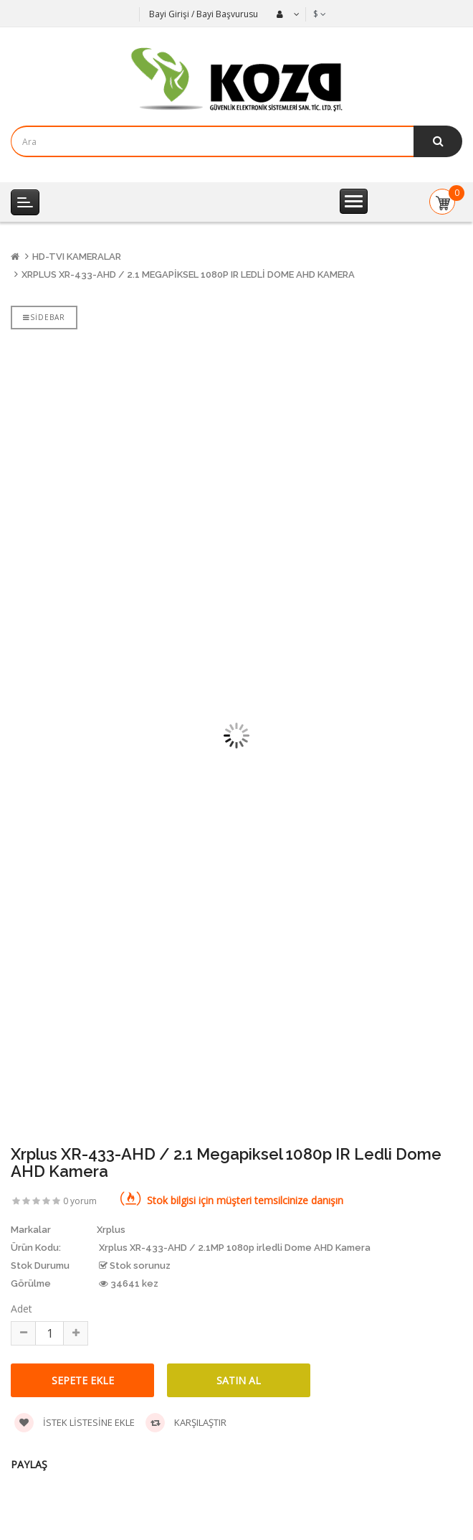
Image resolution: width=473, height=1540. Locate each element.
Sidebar (44, 317)
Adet (21, 1308)
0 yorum (80, 1201)
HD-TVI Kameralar (76, 256)
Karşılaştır (185, 1422)
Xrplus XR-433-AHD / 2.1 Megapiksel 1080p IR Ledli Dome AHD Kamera (188, 274)
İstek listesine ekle (74, 1422)
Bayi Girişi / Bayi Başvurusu (203, 14)
